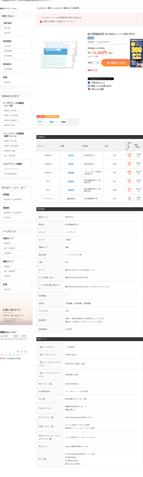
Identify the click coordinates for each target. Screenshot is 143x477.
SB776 (71, 164)
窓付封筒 (7, 82)
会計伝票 (7, 33)
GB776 (71, 155)
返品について (93, 70)
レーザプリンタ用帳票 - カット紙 (13, 104)
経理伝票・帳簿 (9, 125)
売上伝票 (7, 46)
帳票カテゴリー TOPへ (8, 8)
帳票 (49, 8)
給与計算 (7, 218)
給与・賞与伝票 (9, 156)
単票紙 (6, 194)
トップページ (41, 8)
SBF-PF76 (71, 199)
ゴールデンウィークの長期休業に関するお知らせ (61, 18)
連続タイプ (8, 261)
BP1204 (71, 173)
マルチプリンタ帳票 (12, 164)
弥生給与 (7, 64)
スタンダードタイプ (11, 169)
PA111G (71, 181)
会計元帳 (7, 28)
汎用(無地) (7, 253)
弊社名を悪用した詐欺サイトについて (59, 21)
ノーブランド (9, 231)
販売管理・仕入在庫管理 (12, 199)
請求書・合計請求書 (11, 115)
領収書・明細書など (11, 120)
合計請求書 (8, 56)
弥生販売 (7, 41)
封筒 (5, 77)
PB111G (71, 190)
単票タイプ (8, 238)
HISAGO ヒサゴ (10, 96)
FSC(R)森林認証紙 (10, 174)
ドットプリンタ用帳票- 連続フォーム (13, 134)
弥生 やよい (8, 16)
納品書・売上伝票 (10, 110)
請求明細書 (8, 51)
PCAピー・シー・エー (13, 187)
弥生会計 (8, 23)
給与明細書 (8, 69)
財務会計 (7, 243)
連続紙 (6, 208)
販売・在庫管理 (9, 248)
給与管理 (7, 276)
